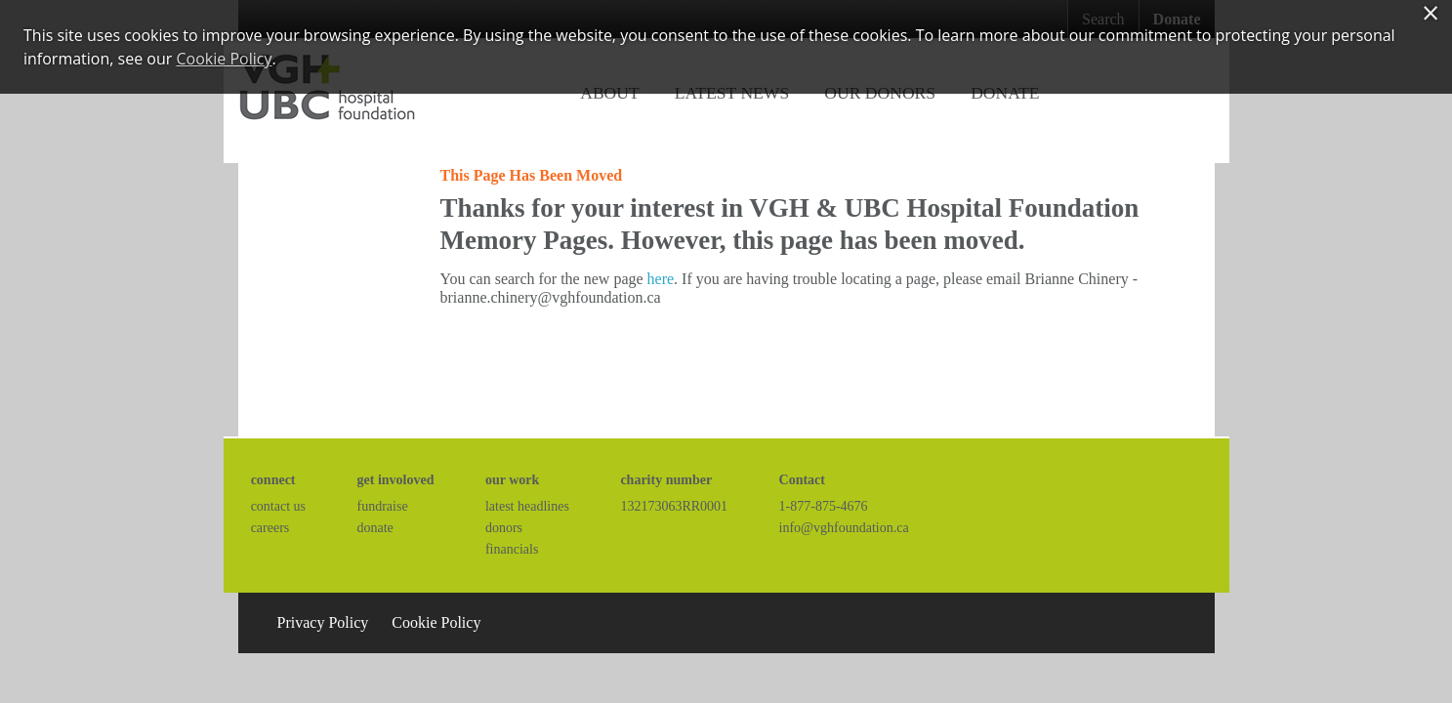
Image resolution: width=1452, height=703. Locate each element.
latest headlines (527, 506)
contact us (278, 506)
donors (503, 527)
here (661, 278)
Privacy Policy (323, 622)
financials (511, 549)
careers (270, 527)
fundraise (382, 506)
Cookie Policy (436, 622)
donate (375, 527)
